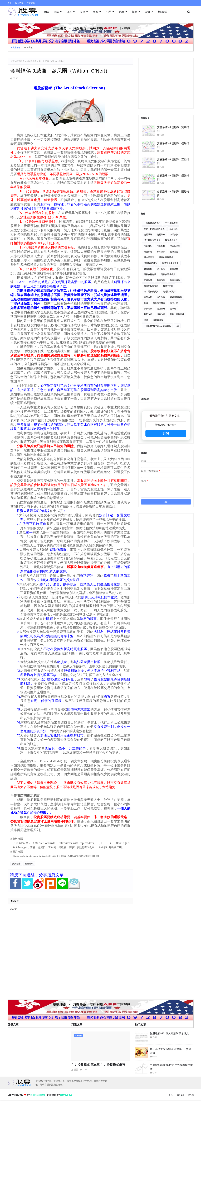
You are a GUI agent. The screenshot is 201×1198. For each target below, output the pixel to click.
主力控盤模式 (171, 223)
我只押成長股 (171, 240)
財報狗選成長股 (168, 274)
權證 (146, 320)
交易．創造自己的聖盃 (154, 229)
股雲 (76, 1069)
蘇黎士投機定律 (177, 314)
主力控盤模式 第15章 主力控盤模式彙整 (98, 1065)
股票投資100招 (151, 263)
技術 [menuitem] (82, 11)
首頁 (10, 3)
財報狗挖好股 (150, 274)
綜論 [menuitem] (121, 11)
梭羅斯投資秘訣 (151, 286)
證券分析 (161, 314)
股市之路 (19, 3)
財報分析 (174, 269)
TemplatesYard (37, 1095)
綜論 (146, 303)
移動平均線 (168, 286)
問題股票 (148, 280)
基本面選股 (175, 280)
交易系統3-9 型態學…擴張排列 (173, 177)
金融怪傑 (29, 863)
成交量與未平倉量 (152, 240)
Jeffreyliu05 (66, 1095)
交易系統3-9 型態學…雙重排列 (173, 129)
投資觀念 (20, 61)
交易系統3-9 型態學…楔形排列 (173, 145)
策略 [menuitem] (95, 11)
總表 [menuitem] (46, 11)
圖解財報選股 (176, 297)
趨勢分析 (148, 314)
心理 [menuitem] (108, 11)
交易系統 (31, 3)
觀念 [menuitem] (56, 11)
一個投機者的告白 (152, 223)
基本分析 (161, 280)
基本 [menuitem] (69, 11)
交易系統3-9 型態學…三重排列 (173, 161)
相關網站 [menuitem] (163, 11)
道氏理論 (161, 297)
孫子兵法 (161, 269)
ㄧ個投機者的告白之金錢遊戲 (157, 326)
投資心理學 (175, 246)
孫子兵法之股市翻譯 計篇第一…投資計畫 (170, 1051)
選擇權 (173, 308)
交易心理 (173, 229)
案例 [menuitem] (147, 11)
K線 (177, 326)
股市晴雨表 (149, 257)
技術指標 (161, 246)
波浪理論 (174, 251)
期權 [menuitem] (134, 11)
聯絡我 (191, 1095)
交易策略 (161, 234)
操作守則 (174, 303)
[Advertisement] (166, 83)
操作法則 (148, 308)
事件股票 (161, 251)
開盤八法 (148, 297)
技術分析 (148, 246)
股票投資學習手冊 (170, 263)
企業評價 (174, 234)
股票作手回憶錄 (166, 257)
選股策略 (161, 308)
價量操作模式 (159, 303)
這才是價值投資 (151, 291)
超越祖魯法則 (169, 291)
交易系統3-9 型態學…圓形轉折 (173, 193)
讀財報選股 (158, 320)
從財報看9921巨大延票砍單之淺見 (169, 1033)
